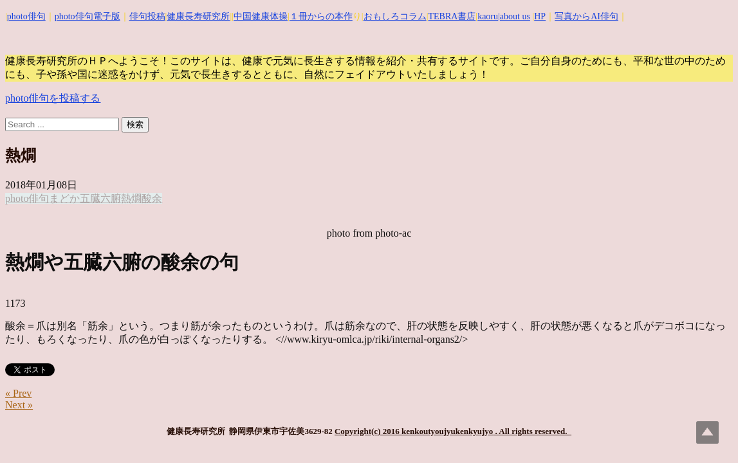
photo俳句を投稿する (52, 98)
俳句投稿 (147, 16)
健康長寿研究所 (198, 16)
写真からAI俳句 (586, 16)
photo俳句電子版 (87, 16)
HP (540, 16)
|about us (514, 16)
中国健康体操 (261, 16)
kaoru (487, 16)
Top (707, 432)
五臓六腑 (100, 198)
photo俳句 (26, 16)
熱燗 (131, 198)
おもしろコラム (395, 16)
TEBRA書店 (451, 16)
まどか (64, 198)
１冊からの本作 (321, 16)
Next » (19, 404)
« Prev (18, 393)
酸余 (152, 198)
